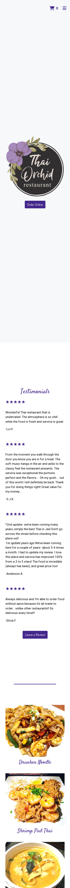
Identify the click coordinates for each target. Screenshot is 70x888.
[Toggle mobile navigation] (64, 8)
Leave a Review (35, 634)
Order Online (35, 204)
